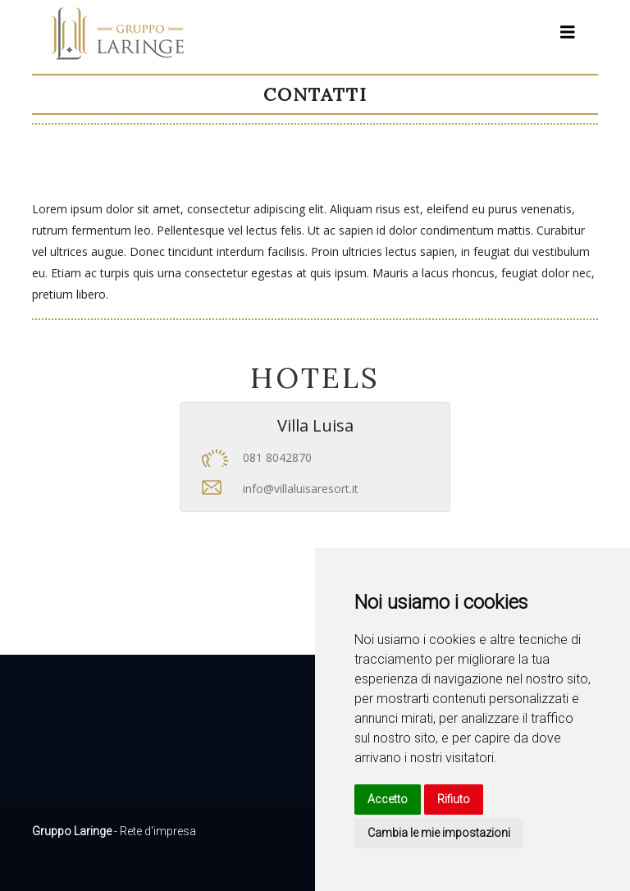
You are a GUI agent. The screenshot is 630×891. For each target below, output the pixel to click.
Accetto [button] (388, 799)
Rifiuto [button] (453, 799)
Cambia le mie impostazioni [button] (439, 832)
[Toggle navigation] (568, 32)
